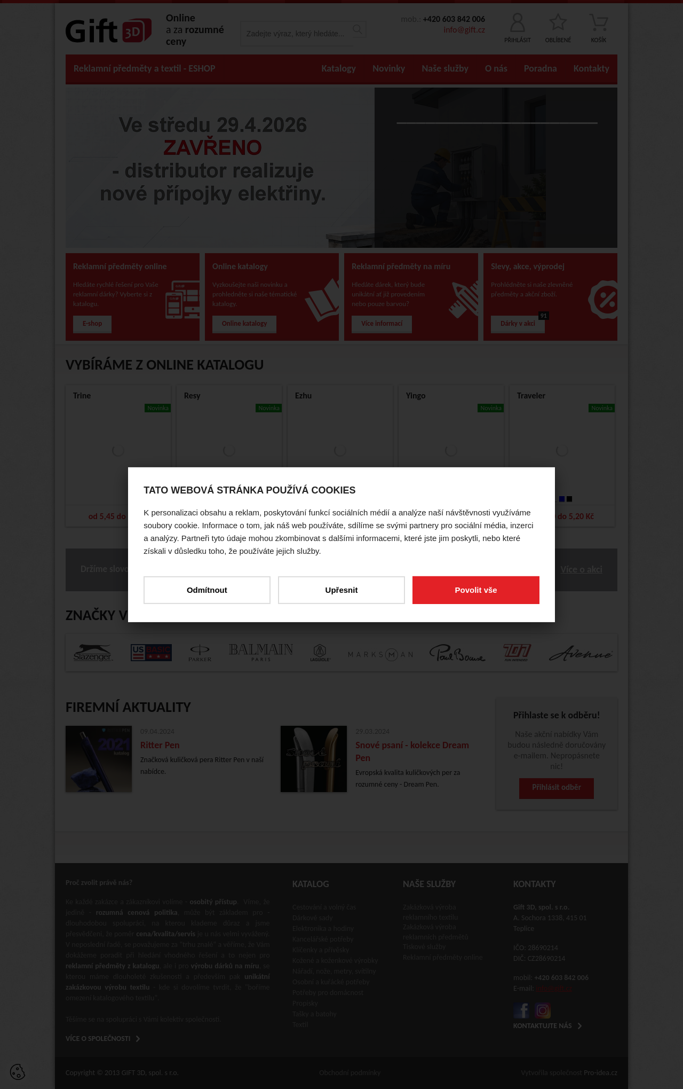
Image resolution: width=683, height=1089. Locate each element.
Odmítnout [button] (207, 589)
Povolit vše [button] (476, 589)
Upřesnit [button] (341, 589)
